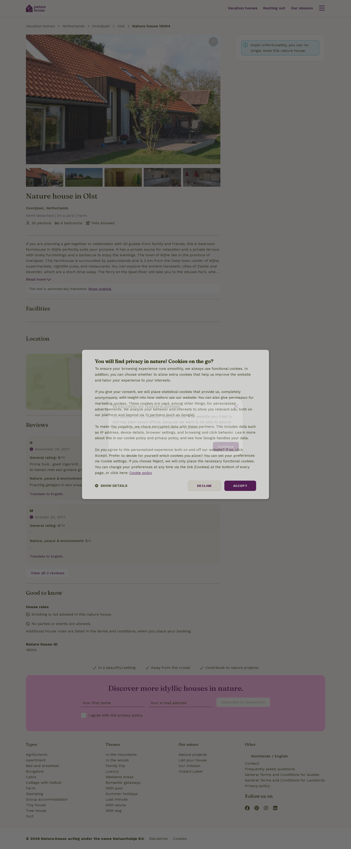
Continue (226, 444)
